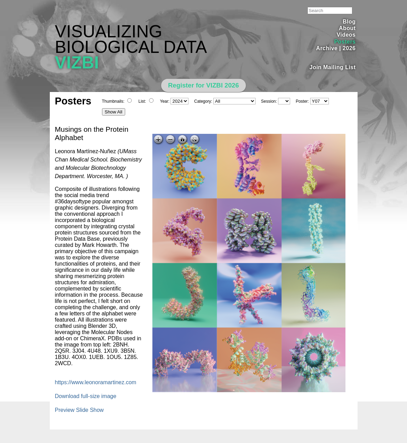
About (347, 28)
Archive (326, 48)
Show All (113, 111)
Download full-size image (86, 396)
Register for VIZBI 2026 (203, 85)
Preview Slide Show (79, 410)
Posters (344, 42)
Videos (345, 35)
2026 (349, 48)
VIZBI (77, 62)
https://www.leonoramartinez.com (96, 382)
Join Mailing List (332, 67)
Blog (349, 22)
